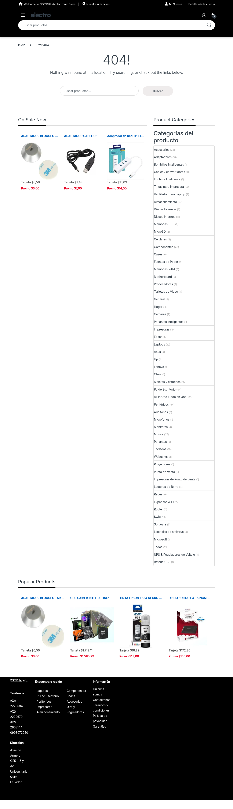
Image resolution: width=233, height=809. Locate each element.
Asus (157, 352)
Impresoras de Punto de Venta (174, 479)
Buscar (209, 25)
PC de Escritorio (48, 696)
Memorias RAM (164, 269)
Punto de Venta (164, 472)
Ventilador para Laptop (169, 194)
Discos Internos (164, 216)
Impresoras (161, 329)
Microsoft (160, 539)
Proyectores (162, 464)
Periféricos (161, 404)
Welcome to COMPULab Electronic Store (47, 4)
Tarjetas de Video (166, 291)
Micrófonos (161, 419)
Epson (158, 337)
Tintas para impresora (169, 186)
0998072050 (19, 732)
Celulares (160, 239)
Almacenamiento (165, 202)
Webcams (161, 456)
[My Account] (203, 15)
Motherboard (163, 276)
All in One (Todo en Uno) (170, 397)
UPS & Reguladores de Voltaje (174, 554)
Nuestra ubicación (96, 4)
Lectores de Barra (166, 486)
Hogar (158, 307)
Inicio (21, 45)
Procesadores (163, 284)
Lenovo (159, 367)
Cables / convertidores (169, 172)
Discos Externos (165, 209)
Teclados (160, 449)
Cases (158, 254)
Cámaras (160, 314)
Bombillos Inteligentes (169, 164)
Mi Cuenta (173, 4)
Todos (158, 547)
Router (158, 509)
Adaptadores (162, 157)
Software (160, 524)
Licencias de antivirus (168, 531)
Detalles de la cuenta (201, 4)
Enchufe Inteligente (167, 179)
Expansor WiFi (164, 502)
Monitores (161, 427)
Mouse (158, 434)
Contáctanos (101, 700)
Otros (157, 374)
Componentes (163, 247)
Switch (158, 516)
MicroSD (160, 231)
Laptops (159, 344)
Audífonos (161, 412)
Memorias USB (164, 224)
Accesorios (161, 149)
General (159, 299)
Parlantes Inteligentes (168, 322)
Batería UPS (162, 562)
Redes (158, 494)
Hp (156, 359)
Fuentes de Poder (166, 261)
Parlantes (160, 441)
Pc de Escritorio (164, 389)
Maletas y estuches (167, 382)
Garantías (99, 726)
